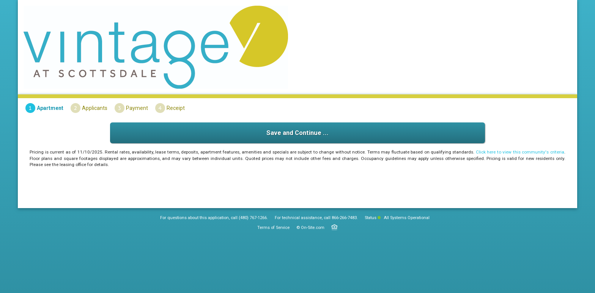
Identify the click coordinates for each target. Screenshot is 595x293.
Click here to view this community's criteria (520, 152)
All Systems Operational (404, 217)
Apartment (50, 108)
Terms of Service (273, 227)
